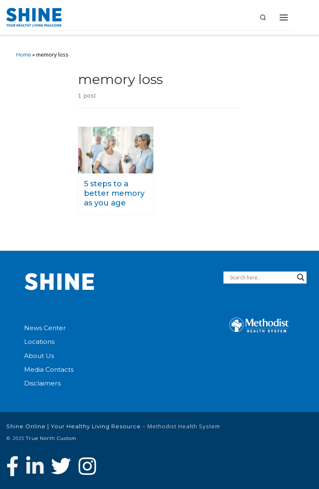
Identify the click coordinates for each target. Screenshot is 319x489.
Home (23, 54)
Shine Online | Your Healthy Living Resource (73, 426)
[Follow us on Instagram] (87, 466)
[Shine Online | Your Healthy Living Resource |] (33, 16)
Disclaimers (42, 383)
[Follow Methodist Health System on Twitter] (61, 466)
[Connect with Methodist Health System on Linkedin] (35, 466)
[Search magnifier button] (301, 277)
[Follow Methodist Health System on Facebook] (12, 466)
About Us (39, 356)
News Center (45, 328)
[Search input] (261, 277)
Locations (39, 342)
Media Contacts (49, 369)
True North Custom (51, 438)
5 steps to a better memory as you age (114, 193)
